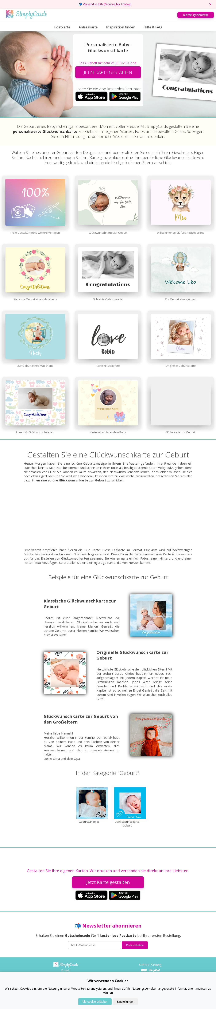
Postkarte (62, 27)
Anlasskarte (88, 27)
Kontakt (65, 970)
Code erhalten (135, 945)
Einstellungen (125, 1001)
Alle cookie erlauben (95, 1001)
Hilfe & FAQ (153, 27)
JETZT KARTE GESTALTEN (108, 72)
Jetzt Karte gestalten (108, 882)
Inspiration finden (120, 27)
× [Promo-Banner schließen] (210, 4)
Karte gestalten (195, 15)
